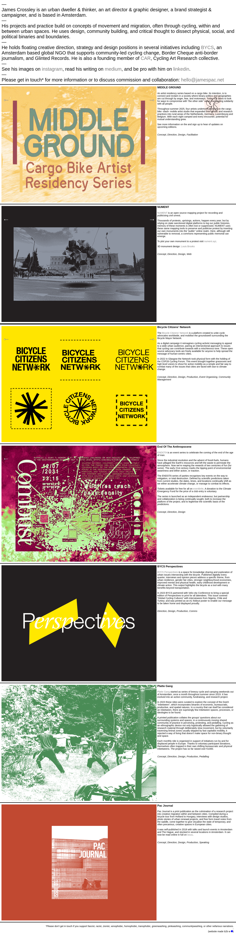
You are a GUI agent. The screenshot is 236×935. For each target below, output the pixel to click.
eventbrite (198, 488)
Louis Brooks (188, 246)
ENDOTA (162, 452)
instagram (52, 69)
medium (113, 69)
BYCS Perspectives (167, 572)
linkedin (181, 69)
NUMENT (162, 213)
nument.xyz (210, 241)
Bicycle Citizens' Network (175, 333)
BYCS (207, 47)
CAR (146, 58)
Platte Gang (163, 691)
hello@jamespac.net (202, 79)
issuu (190, 834)
